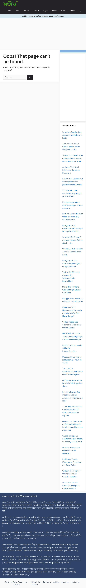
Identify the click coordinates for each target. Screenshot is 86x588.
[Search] (30, 77)
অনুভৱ (45, 10)
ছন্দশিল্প (54, 10)
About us (35, 584)
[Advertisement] (43, 33)
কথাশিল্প (36, 10)
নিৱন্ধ (17, 10)
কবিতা (63, 10)
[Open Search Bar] (80, 10)
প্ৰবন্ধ (9, 10)
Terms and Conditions (51, 582)
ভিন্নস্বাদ (72, 10)
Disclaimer (65, 582)
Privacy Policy (36, 582)
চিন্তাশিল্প (26, 10)
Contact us (75, 582)
